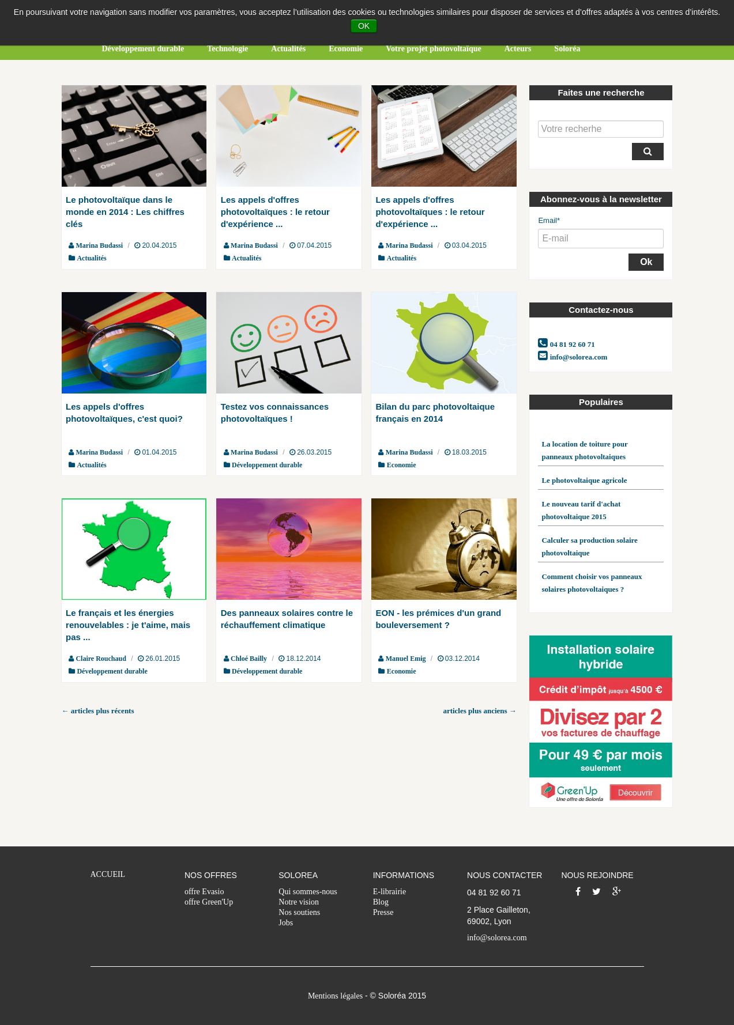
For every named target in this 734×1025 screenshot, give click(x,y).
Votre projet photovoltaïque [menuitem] (433, 48)
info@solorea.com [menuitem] (496, 937)
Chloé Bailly (249, 659)
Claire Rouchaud (101, 659)
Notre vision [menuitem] (298, 902)
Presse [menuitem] (383, 912)
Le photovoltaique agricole (584, 480)
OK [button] (364, 26)
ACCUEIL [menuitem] (108, 874)
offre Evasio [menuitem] (204, 891)
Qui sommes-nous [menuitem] (307, 891)
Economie (401, 465)
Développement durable (267, 465)
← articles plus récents (98, 710)
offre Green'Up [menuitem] (209, 902)
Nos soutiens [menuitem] (299, 912)
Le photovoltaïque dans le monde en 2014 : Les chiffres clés (125, 212)
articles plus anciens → (479, 710)
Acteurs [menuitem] (518, 48)
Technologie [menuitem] (227, 48)
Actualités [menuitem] (288, 48)
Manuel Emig (406, 659)
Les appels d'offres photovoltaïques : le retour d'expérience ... (275, 212)
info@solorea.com (572, 356)
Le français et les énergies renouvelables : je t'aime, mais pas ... (128, 625)
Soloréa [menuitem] (567, 48)
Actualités (91, 258)
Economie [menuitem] (346, 48)
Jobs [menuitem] (285, 922)
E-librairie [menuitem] (389, 891)
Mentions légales (335, 996)
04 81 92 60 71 (566, 343)
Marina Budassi (99, 245)
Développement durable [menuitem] (143, 48)
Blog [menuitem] (381, 902)
